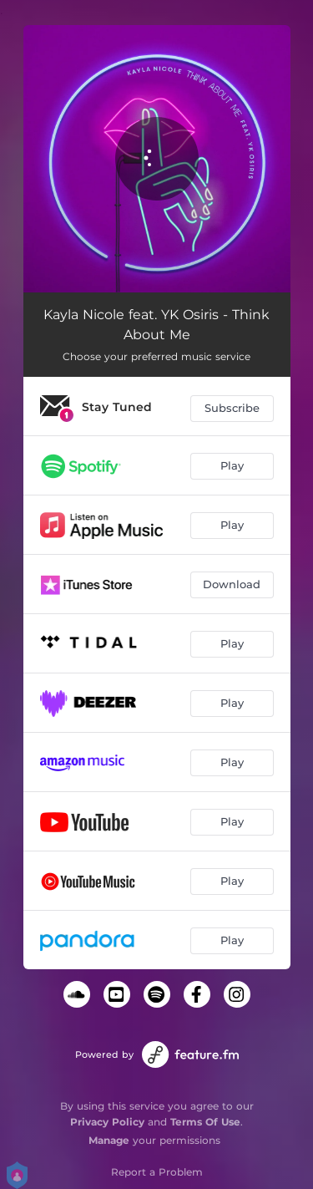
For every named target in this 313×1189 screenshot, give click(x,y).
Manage (108, 1140)
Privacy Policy (107, 1121)
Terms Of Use (205, 1121)
